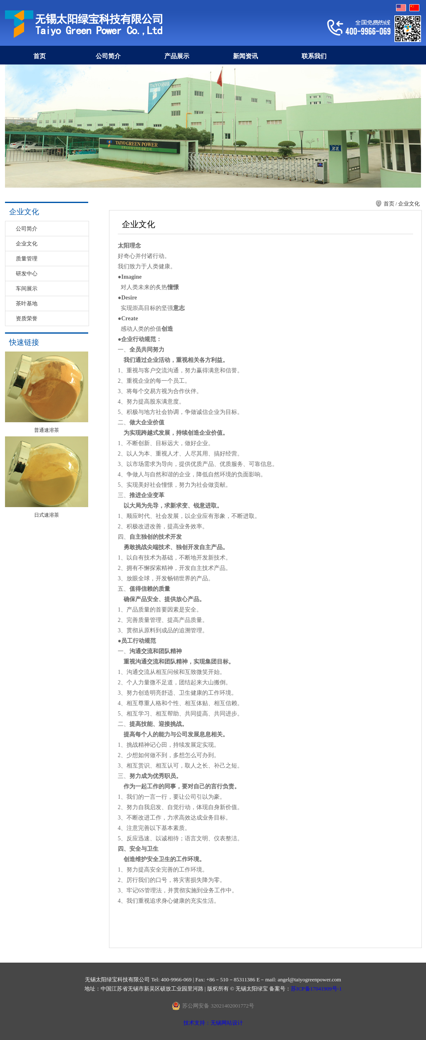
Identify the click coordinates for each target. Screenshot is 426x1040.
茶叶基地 (26, 303)
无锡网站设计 (227, 1023)
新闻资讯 (245, 56)
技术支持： (197, 1023)
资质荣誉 (26, 318)
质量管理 (26, 258)
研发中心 (26, 273)
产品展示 (176, 56)
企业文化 (26, 243)
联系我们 (314, 56)
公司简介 (108, 56)
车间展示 (26, 288)
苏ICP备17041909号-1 (316, 989)
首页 (39, 56)
